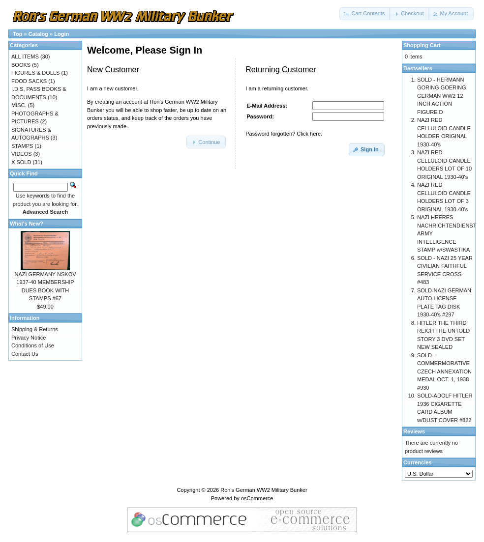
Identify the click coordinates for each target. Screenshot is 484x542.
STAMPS (22, 146)
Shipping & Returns (34, 329)
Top (17, 34)
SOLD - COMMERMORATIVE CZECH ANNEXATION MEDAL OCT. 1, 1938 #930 (444, 371)
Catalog (38, 34)
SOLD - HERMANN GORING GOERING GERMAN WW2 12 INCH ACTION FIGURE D (441, 96)
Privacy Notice (28, 338)
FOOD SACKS (29, 81)
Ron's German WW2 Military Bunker (263, 490)
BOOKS (20, 65)
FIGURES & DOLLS (35, 73)
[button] (365, 13)
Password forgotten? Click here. (283, 134)
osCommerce (257, 498)
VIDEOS (21, 154)
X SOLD (21, 162)
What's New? (26, 224)
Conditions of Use (32, 345)
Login (61, 34)
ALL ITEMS (25, 56)
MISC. (19, 105)
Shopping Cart (422, 45)
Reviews (414, 431)
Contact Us (24, 354)
